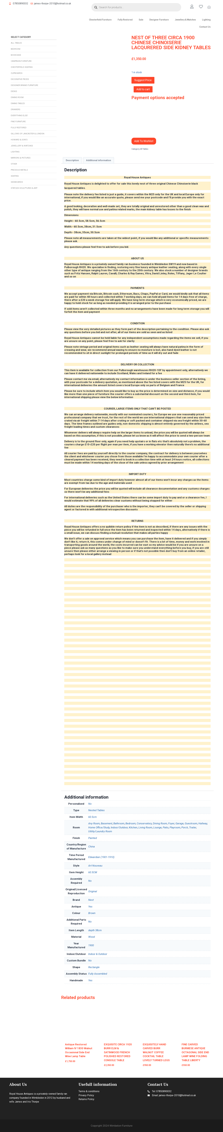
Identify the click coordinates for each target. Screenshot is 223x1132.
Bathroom (118, 823)
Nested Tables (96, 810)
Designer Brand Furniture (24, 85)
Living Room (145, 827)
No (90, 803)
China (91, 846)
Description (72, 160)
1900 (91, 945)
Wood (91, 936)
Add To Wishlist (143, 141)
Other (14, 164)
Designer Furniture (159, 19)
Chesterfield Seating (22, 67)
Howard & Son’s (19, 139)
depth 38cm (95, 930)
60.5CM (92, 872)
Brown (91, 913)
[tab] (72, 160)
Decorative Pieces (20, 79)
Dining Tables (18, 103)
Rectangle (94, 967)
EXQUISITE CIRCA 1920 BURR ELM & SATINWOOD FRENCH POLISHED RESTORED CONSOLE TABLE (118, 1052)
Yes (90, 906)
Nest (91, 899)
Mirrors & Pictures (21, 158)
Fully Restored (125, 19)
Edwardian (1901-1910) (101, 857)
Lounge (157, 827)
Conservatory (144, 823)
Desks (14, 91)
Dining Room (17, 97)
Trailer (192, 827)
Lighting (206, 19)
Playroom (175, 827)
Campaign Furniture (21, 61)
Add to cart (143, 89)
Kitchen (133, 827)
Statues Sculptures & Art (24, 188)
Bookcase (16, 55)
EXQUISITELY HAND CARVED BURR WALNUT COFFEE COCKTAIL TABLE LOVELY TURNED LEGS (156, 1052)
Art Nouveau (95, 865)
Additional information (98, 160)
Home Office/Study (99, 827)
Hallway (202, 823)
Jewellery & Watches (185, 19)
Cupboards (16, 73)
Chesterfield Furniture (100, 19)
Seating (15, 176)
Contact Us (205, 27)
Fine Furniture (18, 121)
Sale (141, 19)
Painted (92, 838)
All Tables (16, 43)
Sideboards (17, 182)
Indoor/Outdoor (119, 827)
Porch (184, 827)
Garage (179, 823)
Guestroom (191, 823)
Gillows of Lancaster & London (27, 133)
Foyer (171, 823)
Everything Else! (19, 115)
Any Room (94, 823)
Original (92, 891)
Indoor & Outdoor (97, 954)
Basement (106, 823)
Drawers (15, 109)
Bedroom (15, 49)
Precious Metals (19, 170)
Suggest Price (143, 80)
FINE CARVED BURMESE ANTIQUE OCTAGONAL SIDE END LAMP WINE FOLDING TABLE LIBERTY (195, 1052)
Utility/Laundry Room (100, 831)
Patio (165, 827)
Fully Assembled (97, 973)
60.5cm (92, 816)
